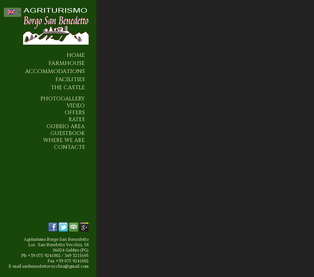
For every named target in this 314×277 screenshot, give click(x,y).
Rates (77, 119)
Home (76, 55)
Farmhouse (67, 63)
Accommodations (55, 71)
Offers (75, 112)
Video (76, 105)
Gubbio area (66, 126)
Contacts (69, 147)
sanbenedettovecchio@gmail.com (55, 266)
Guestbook (67, 133)
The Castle (67, 87)
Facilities (70, 79)
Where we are (64, 140)
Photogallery (62, 98)
